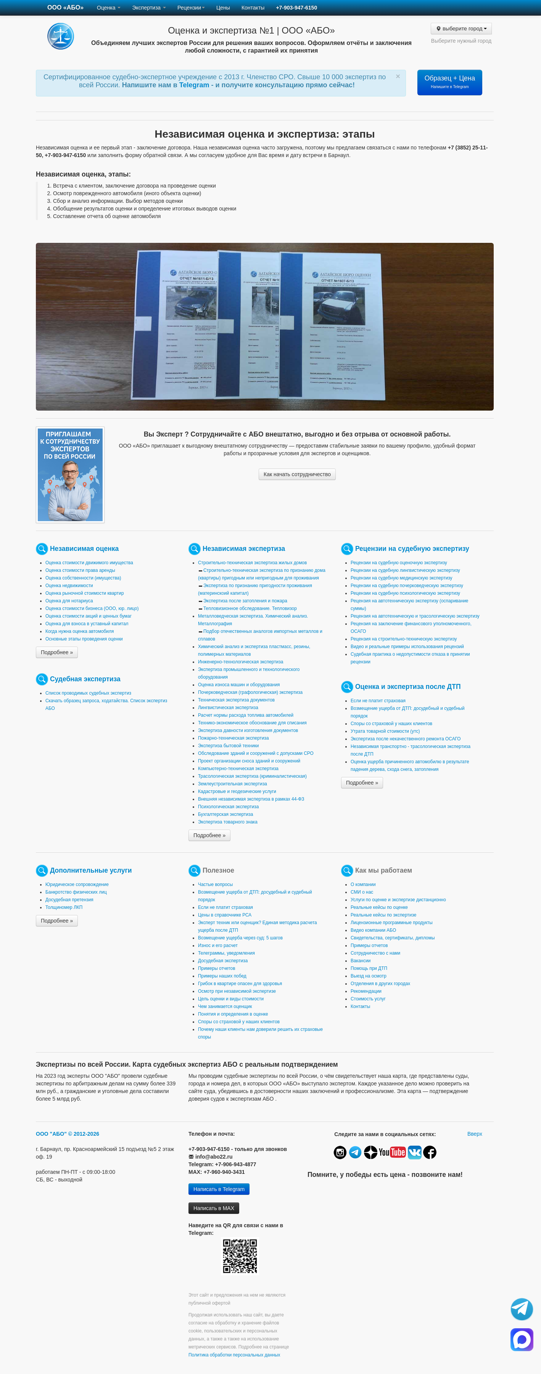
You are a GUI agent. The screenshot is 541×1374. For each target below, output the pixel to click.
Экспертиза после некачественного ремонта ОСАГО (406, 739)
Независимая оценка (84, 548)
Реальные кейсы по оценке (379, 907)
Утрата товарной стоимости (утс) (385, 731)
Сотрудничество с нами (375, 953)
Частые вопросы (215, 884)
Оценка (109, 8)
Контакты (253, 8)
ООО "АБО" (51, 1134)
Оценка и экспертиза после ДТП (408, 686)
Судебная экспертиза (85, 679)
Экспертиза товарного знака (228, 822)
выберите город (461, 29)
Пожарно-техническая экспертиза (233, 738)
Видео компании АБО (373, 930)
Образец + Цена (450, 81)
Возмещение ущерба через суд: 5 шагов (240, 938)
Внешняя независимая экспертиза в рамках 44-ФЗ (251, 799)
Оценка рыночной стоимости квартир (84, 593)
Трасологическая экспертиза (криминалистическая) (252, 776)
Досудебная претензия (69, 899)
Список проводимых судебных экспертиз (88, 693)
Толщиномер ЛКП (63, 907)
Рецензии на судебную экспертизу (412, 548)
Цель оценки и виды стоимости (231, 999)
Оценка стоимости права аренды (80, 570)
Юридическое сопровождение (77, 884)
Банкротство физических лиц (76, 892)
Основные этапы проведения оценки (84, 639)
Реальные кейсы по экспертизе (383, 915)
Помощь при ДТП (369, 968)
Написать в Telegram (219, 1189)
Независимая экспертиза (244, 548)
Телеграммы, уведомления (226, 953)
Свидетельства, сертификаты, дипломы (393, 938)
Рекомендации (366, 991)
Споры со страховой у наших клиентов (391, 723)
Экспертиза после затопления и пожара (245, 601)
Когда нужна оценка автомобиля (79, 631)
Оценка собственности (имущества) (83, 578)
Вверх (474, 1134)
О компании (363, 884)
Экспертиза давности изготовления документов (248, 730)
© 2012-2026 (83, 1134)
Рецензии (191, 8)
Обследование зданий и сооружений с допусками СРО (256, 753)
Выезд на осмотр (368, 976)
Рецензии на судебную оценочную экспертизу (399, 562)
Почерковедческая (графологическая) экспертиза (250, 692)
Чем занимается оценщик (225, 1006)
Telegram (195, 85)
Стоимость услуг (368, 999)
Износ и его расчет (218, 945)
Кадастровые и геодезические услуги (237, 791)
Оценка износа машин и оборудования (239, 684)
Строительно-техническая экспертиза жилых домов (252, 562)
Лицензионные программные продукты (392, 922)
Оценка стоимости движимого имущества (89, 562)
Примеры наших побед (222, 976)
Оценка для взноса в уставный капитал (86, 623)
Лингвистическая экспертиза (228, 707)
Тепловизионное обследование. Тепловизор (250, 608)
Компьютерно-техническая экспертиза (238, 768)
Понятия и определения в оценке (233, 1014)
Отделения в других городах (380, 983)
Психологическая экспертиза (228, 806)
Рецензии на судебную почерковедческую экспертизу (407, 585)
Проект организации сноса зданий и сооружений (249, 761)
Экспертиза (149, 8)
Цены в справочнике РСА (224, 915)
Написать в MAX (213, 1208)
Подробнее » (57, 652)
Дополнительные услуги (91, 870)
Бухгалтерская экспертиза (225, 814)
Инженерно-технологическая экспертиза (240, 662)
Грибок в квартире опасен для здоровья (240, 983)
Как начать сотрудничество (297, 474)
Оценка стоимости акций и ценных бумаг (88, 616)
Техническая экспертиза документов (236, 700)
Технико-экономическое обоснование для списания (252, 723)
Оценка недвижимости (69, 585)
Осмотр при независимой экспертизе (237, 991)
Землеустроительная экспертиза (232, 784)
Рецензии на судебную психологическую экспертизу (405, 593)
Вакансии (360, 960)
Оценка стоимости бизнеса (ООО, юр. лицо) (91, 608)
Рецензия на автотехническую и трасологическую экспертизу (415, 616)
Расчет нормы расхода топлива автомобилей (245, 715)
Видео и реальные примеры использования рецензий (407, 646)
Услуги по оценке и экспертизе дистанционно (398, 899)
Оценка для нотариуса (69, 601)
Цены (223, 8)
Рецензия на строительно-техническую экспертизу (404, 639)
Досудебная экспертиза (223, 960)
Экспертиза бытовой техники (228, 745)
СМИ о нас (362, 892)
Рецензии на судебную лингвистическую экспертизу (405, 570)
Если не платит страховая (378, 700)
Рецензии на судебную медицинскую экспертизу (401, 578)
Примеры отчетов (216, 968)
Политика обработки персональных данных (234, 1355)
